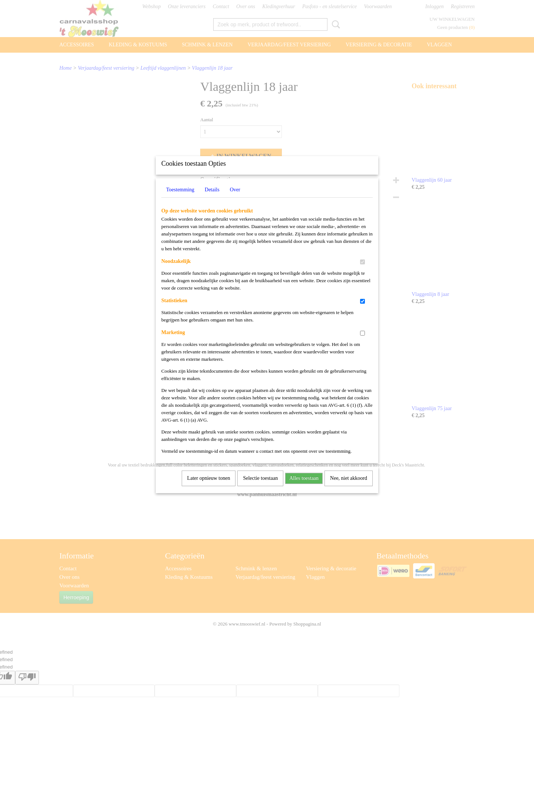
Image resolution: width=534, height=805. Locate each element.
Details (212, 199)
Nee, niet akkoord (348, 488)
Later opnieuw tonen (208, 488)
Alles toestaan (304, 488)
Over (235, 199)
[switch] (362, 271)
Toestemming (180, 199)
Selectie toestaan (260, 488)
